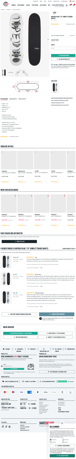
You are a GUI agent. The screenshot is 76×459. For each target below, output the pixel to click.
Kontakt (40, 413)
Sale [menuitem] (54, 5)
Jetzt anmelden (13, 369)
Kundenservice (70, 349)
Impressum (23, 422)
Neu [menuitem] (49, 5)
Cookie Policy (22, 428)
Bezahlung (41, 402)
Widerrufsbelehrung (43, 406)
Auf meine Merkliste (63, 59)
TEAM (59, 410)
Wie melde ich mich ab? (10, 373)
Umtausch (32, 349)
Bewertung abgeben (57, 314)
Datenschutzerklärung (24, 427)
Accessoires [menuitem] (43, 5)
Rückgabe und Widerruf (43, 405)
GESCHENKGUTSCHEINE (63, 412)
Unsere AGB (22, 425)
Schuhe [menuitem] (28, 5)
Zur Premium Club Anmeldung (57, 372)
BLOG (59, 408)
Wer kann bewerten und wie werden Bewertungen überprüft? (15, 252)
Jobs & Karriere (61, 403)
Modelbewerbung (61, 405)
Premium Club (51, 318)
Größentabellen (42, 407)
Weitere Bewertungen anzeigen (19, 314)
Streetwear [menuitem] (35, 5)
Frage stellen (19, 241)
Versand (6, 349)
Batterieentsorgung (42, 412)
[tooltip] (74, 35)
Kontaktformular (6, 409)
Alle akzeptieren (62, 456)
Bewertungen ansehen (70, 24)
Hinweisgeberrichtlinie (24, 430)
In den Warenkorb (63, 55)
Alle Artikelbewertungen (43, 409)
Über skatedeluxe (61, 402)
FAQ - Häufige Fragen (43, 410)
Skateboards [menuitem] (20, 5)
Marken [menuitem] (14, 5)
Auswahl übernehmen (62, 446)
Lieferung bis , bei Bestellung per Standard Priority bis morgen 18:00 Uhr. (63, 66)
